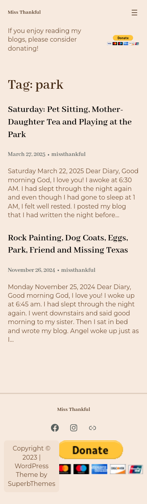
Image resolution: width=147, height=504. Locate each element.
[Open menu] (134, 12)
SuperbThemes (31, 484)
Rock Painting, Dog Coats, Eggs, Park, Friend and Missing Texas (68, 244)
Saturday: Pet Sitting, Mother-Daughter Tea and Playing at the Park (70, 122)
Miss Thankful (24, 12)
